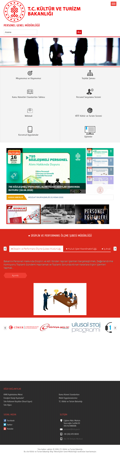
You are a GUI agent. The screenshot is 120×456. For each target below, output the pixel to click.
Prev (6, 56)
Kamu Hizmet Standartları (69, 394)
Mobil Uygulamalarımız (68, 398)
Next (114, 56)
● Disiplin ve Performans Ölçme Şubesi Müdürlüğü (36, 248)
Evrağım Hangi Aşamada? (14, 398)
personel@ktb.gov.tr (72, 429)
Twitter (9, 425)
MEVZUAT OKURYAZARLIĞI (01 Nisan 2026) (45, 197)
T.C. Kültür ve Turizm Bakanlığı (70, 401)
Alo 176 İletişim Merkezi (73, 439)
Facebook (11, 420)
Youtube (10, 429)
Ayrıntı (15, 275)
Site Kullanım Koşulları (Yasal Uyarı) (18, 401)
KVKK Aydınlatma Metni (13, 394)
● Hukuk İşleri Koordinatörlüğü (81, 248)
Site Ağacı (8, 405)
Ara (79, 32)
